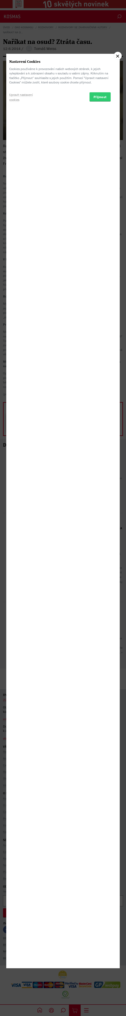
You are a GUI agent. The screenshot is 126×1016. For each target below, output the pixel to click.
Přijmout (100, 528)
